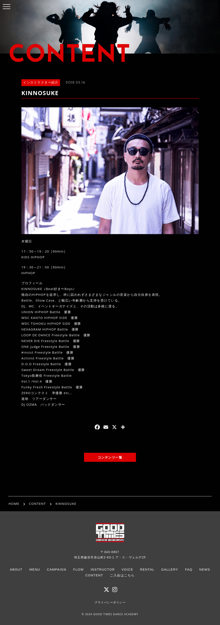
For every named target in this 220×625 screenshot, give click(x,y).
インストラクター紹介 (40, 82)
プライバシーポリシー (110, 602)
